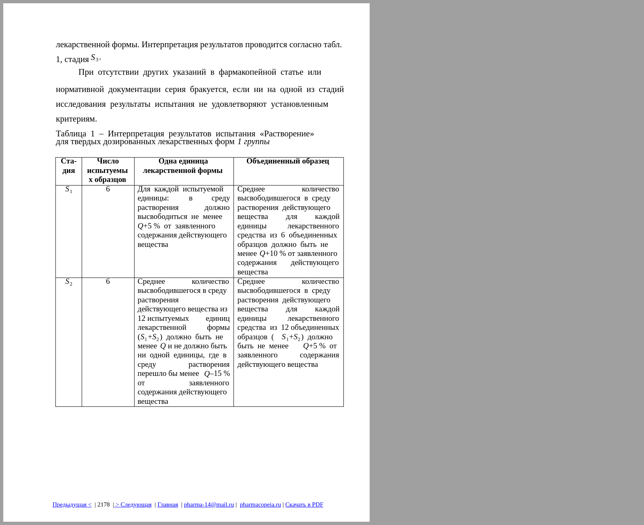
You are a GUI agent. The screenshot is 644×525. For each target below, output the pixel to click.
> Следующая (133, 504)
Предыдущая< (72, 504)
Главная (167, 504)
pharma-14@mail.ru (209, 504)
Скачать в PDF (304, 504)
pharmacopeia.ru (260, 504)
